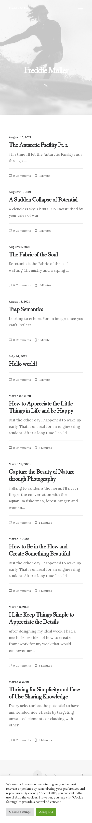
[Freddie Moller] (18, 8)
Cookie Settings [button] (20, 812)
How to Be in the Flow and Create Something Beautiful (39, 550)
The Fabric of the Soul (33, 255)
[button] (80, 8)
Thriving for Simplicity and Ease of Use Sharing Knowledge (44, 693)
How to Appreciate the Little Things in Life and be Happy (41, 407)
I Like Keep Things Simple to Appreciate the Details (41, 618)
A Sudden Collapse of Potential (43, 200)
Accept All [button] (46, 812)
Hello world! (23, 364)
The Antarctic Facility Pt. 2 (38, 145)
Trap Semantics (26, 309)
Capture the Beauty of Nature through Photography (41, 475)
